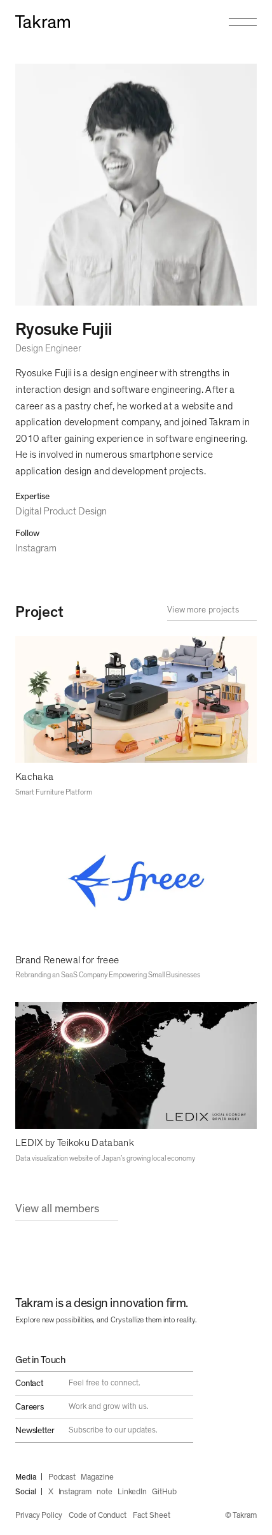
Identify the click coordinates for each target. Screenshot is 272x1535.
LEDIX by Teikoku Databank (74, 1143)
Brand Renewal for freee (67, 960)
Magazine (97, 1477)
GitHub (164, 1492)
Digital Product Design (61, 511)
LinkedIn (132, 1492)
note (104, 1492)
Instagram (36, 548)
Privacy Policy (38, 1515)
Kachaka (34, 777)
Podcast (62, 1477)
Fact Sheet (151, 1515)
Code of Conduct (97, 1515)
